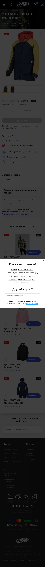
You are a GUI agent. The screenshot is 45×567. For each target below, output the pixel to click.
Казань (17, 276)
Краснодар (13, 279)
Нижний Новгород (28, 276)
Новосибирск (23, 273)
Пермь (10, 276)
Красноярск (25, 283)
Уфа (33, 279)
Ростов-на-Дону (24, 279)
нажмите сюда (32, 303)
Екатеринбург (11, 273)
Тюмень (16, 283)
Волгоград (34, 273)
